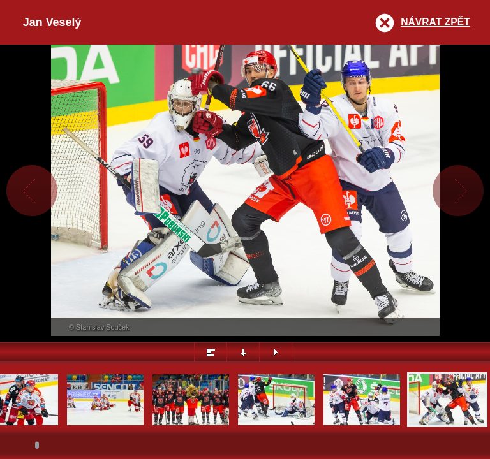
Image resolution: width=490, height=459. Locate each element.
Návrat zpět (435, 22)
